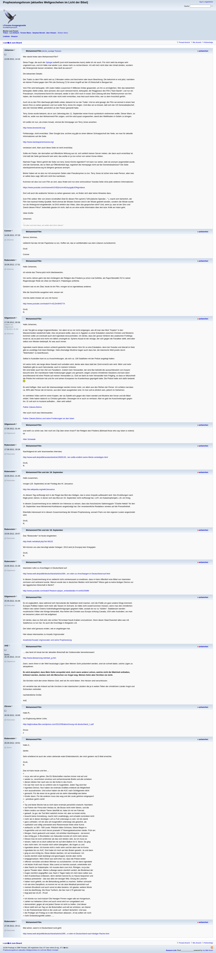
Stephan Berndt (39, 33)
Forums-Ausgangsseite (15, 25)
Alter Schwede (29, 439)
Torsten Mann (25, 33)
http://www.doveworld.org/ (34, 128)
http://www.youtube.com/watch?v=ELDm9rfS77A (44, 303)
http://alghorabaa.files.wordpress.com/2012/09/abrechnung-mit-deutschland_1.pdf (58, 724)
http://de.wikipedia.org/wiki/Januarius (39, 489)
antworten (203, 51)
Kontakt (55, 950)
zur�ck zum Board (13, 43)
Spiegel (49, 62)
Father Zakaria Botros (32, 407)
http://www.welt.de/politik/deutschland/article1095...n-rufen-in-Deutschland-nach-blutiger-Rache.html (66, 933)
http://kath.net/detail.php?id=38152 (38, 541)
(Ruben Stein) (63, 33)
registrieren (209, 2)
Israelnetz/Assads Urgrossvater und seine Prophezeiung (47, 640)
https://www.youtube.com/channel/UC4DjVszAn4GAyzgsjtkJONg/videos (54, 187)
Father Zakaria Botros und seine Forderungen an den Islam (48, 418)
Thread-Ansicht (183, 42)
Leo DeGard (14, 33)
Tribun (5, 33)
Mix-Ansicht (196, 42)
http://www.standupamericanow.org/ (38, 142)
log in (201, 2)
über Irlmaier (51, 33)
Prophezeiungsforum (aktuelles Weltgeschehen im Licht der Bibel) (27, 950)
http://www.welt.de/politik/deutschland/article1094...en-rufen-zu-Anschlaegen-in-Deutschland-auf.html (66, 574)
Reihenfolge (207, 42)
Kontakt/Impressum (10, 27)
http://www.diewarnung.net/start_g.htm (39, 658)
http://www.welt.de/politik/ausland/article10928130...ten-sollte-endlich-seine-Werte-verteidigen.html (65, 457)
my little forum (208, 950)
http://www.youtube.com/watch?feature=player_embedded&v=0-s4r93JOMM (56, 591)
